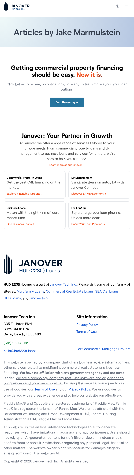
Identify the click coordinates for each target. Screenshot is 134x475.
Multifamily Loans (30, 291)
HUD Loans (12, 298)
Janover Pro (38, 298)
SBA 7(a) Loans (106, 291)
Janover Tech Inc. (63, 284)
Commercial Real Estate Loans (70, 291)
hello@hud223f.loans (20, 350)
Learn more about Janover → (67, 165)
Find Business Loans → (20, 224)
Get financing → (67, 102)
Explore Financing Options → (25, 194)
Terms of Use (86, 331)
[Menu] (126, 6)
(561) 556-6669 (16, 341)
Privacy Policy (87, 324)
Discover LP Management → (88, 194)
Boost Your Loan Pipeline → (88, 224)
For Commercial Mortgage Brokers (103, 348)
